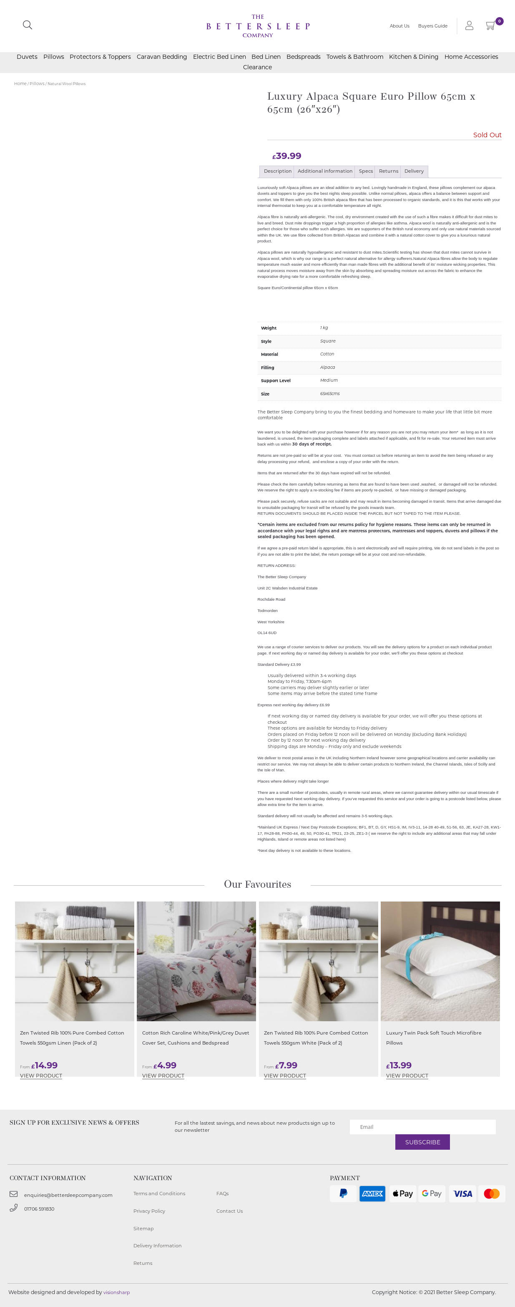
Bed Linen (266, 57)
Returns (389, 171)
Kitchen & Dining (414, 57)
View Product (41, 1076)
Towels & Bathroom (355, 57)
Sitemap (143, 1228)
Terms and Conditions (159, 1193)
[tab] (277, 172)
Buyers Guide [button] (432, 26)
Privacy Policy (149, 1211)
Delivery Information (157, 1246)
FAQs (222, 1193)
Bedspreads (303, 57)
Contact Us (229, 1211)
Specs (366, 171)
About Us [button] (399, 26)
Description (278, 171)
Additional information (325, 171)
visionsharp (116, 1292)
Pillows (53, 57)
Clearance (257, 67)
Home (20, 83)
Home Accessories (471, 57)
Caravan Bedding (162, 57)
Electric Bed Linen (219, 57)
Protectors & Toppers (100, 57)
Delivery (414, 171)
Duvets (27, 57)
